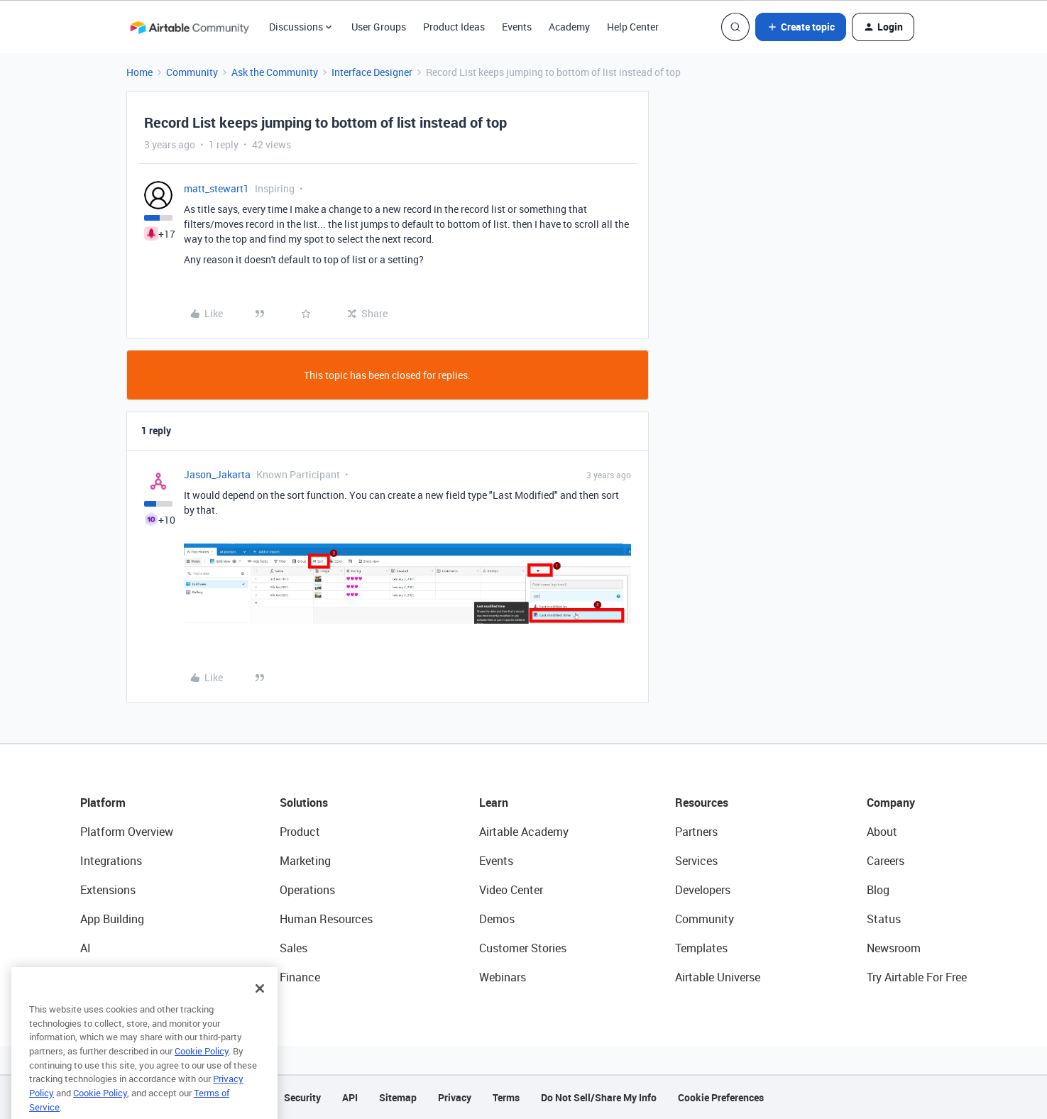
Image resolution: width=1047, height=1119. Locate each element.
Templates (701, 948)
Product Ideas (454, 26)
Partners (696, 831)
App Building (112, 919)
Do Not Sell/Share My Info (599, 1097)
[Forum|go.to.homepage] (189, 27)
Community (192, 72)
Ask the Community (274, 72)
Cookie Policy (202, 1074)
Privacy (454, 1097)
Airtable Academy (524, 831)
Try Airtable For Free (917, 977)
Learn (493, 802)
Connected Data (121, 977)
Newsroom (894, 948)
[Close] (259, 1011)
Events (517, 26)
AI (85, 948)
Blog (878, 890)
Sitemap (398, 1097)
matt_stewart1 (216, 188)
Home (139, 72)
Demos (497, 919)
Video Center (511, 890)
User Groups (378, 26)
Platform (103, 802)
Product (300, 831)
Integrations (111, 861)
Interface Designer (371, 72)
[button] (800, 27)
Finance (300, 977)
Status (884, 919)
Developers (702, 890)
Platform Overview (126, 831)
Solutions (304, 802)
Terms (506, 1097)
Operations (307, 890)
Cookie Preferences (721, 1097)
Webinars (502, 977)
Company (891, 802)
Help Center (633, 26)
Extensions (108, 890)
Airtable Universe (717, 977)
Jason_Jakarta (217, 474)
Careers (885, 861)
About (882, 831)
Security (302, 1097)
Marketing (305, 861)
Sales (293, 948)
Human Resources (326, 919)
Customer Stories (522, 948)
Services (696, 861)
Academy (569, 26)
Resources (701, 802)
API (350, 1097)
